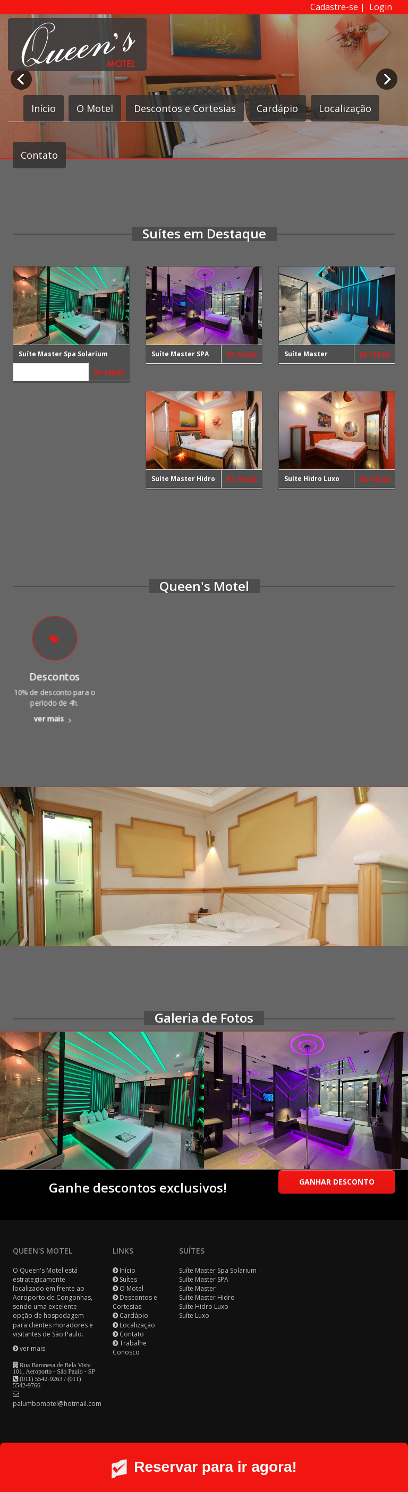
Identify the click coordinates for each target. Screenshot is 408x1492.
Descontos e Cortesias (185, 108)
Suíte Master (197, 1288)
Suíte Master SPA (203, 1279)
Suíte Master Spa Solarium (218, 1270)
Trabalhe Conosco (130, 1348)
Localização (345, 108)
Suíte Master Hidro (207, 1297)
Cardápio (277, 108)
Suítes (128, 1279)
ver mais (54, 710)
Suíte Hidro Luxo (203, 1306)
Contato (39, 155)
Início (43, 108)
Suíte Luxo (194, 1315)
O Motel (94, 108)
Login (380, 7)
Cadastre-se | (339, 7)
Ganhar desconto (337, 1182)
